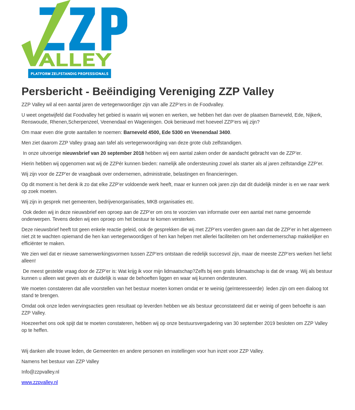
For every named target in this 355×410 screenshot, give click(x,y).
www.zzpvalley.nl (39, 382)
